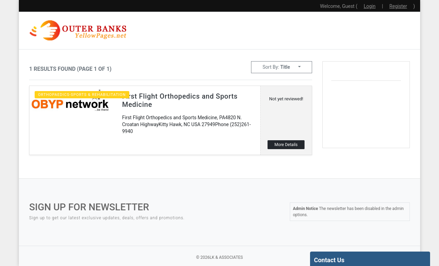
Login (370, 6)
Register (398, 6)
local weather (382, 135)
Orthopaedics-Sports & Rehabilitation (82, 94)
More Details (285, 144)
